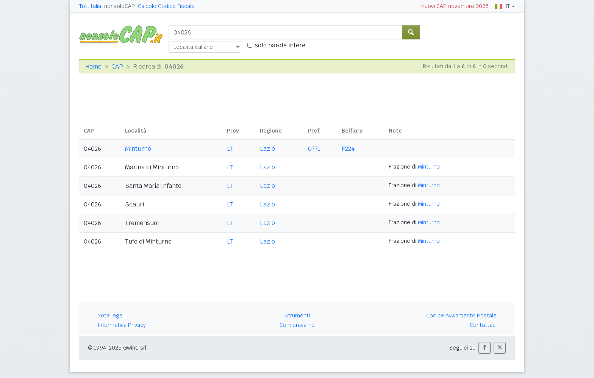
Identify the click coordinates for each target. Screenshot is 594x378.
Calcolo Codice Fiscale (166, 6)
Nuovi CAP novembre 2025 (455, 6)
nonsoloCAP (119, 6)
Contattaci (483, 325)
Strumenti (297, 315)
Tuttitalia (90, 6)
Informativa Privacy (121, 325)
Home (93, 66)
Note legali (111, 315)
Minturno (138, 149)
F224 (348, 149)
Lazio (267, 149)
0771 (314, 149)
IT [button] (502, 6)
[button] (484, 348)
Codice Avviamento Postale (461, 315)
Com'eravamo (297, 325)
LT (230, 149)
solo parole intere (280, 45)
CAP (117, 66)
